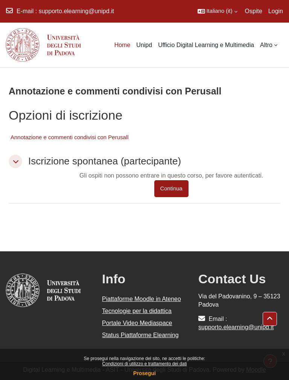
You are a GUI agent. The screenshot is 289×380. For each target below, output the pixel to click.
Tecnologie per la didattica (137, 311)
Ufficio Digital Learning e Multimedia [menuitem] (206, 45)
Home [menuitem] (122, 45)
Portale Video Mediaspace (137, 323)
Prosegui (144, 373)
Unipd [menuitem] (144, 45)
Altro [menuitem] (266, 45)
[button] (217, 11)
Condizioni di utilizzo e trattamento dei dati (144, 363)
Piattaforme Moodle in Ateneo (141, 299)
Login (275, 11)
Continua (171, 188)
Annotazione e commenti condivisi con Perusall (70, 137)
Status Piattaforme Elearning (140, 335)
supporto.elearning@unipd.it (76, 11)
